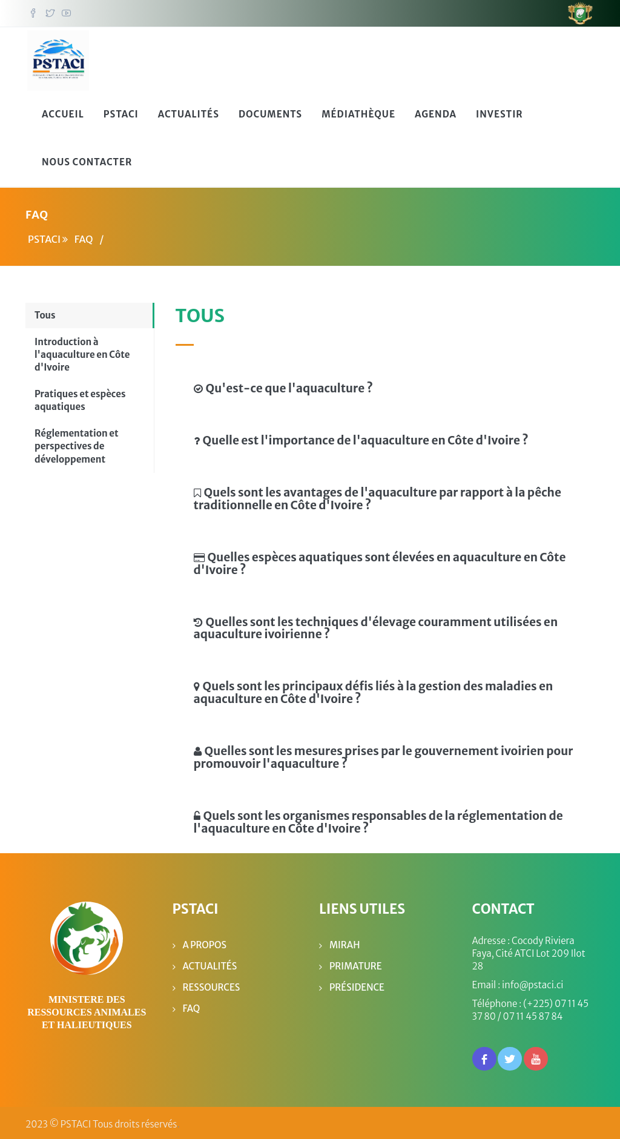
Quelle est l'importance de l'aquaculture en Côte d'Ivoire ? (361, 438)
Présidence (356, 984)
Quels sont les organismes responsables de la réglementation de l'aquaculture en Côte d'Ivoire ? (378, 819)
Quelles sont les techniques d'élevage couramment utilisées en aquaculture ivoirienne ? (376, 625)
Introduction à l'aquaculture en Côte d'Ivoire (82, 352)
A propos (205, 942)
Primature (355, 963)
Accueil (63, 111)
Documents (270, 111)
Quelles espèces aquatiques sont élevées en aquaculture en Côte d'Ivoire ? (380, 560)
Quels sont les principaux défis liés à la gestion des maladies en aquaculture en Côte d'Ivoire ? (373, 690)
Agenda (436, 111)
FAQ (191, 1005)
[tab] (384, 385)
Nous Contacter (87, 159)
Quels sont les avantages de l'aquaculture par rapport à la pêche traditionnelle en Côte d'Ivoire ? (377, 496)
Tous (45, 313)
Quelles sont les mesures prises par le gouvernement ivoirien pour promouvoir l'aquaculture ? (383, 754)
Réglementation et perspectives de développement (77, 443)
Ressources (211, 984)
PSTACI (121, 111)
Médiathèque (358, 111)
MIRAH (344, 942)
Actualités (188, 111)
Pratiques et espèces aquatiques (80, 398)
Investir (499, 111)
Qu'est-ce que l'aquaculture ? (283, 385)
